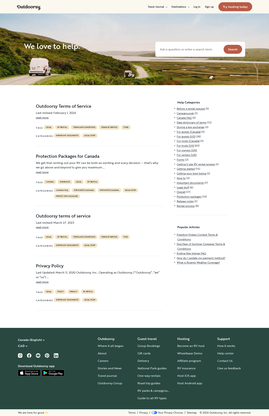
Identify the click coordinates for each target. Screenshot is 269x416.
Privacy (143, 413)
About (102, 353)
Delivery (143, 360)
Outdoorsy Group (110, 383)
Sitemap (192, 413)
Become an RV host (191, 346)
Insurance (65, 182)
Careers (103, 360)
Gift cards (144, 353)
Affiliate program (189, 360)
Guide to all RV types (152, 398)
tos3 (125, 237)
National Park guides (152, 368)
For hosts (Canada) (109, 190)
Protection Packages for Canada (67, 156)
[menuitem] (157, 7)
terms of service (109, 127)
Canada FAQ (62, 190)
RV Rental (62, 127)
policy (60, 292)
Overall (181, 192)
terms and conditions (84, 127)
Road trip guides (148, 383)
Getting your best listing (191, 173)
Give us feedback (229, 368)
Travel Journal (157, 7)
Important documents (67, 135)
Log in (197, 7)
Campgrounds (185, 113)
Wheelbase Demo (189, 353)
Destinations (180, 7)
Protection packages (67, 196)
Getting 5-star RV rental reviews (196, 164)
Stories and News (110, 368)
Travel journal (107, 375)
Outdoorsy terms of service (63, 216)
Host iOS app (186, 375)
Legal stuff (89, 135)
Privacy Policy (50, 266)
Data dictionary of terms (191, 122)
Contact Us (225, 360)
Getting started (186, 169)
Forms (180, 160)
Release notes (185, 201)
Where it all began (110, 346)
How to (181, 178)
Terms (132, 413)
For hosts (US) (185, 146)
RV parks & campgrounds (155, 390)
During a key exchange (190, 127)
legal (48, 127)
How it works (226, 346)
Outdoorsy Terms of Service (63, 106)
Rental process (186, 206)
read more (42, 117)
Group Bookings (148, 346)
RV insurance (186, 368)
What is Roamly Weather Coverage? (198, 262)
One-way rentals (148, 375)
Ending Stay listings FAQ (191, 253)
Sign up (209, 7)
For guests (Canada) (84, 190)
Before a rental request (191, 109)
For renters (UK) (187, 155)
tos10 (126, 127)
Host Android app (189, 383)
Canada (50, 182)
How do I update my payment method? (201, 258)
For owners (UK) (187, 150)
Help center (225, 353)
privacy (73, 292)
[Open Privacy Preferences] (167, 413)
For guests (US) (186, 136)
